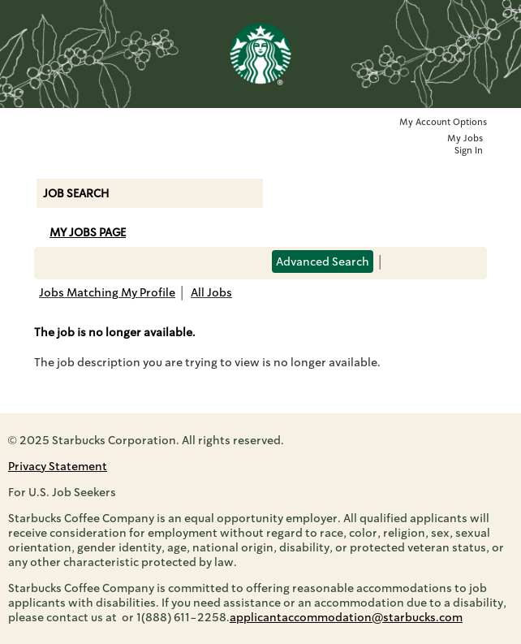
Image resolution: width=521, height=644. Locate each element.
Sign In (468, 151)
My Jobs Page (88, 232)
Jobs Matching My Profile (107, 292)
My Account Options (443, 122)
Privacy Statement (57, 466)
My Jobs (465, 138)
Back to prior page (286, 303)
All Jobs (211, 292)
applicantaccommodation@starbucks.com (346, 617)
